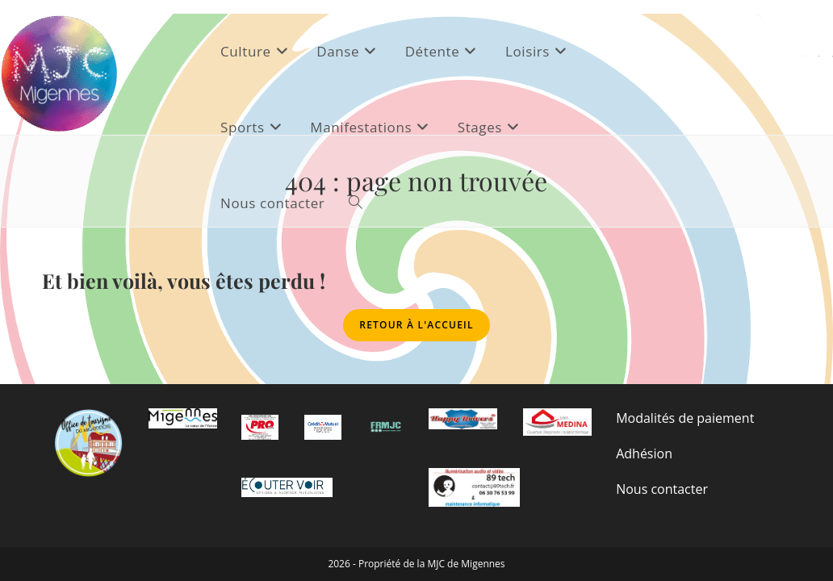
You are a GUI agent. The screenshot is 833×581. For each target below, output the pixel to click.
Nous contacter (662, 486)
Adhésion (644, 451)
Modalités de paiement (685, 415)
